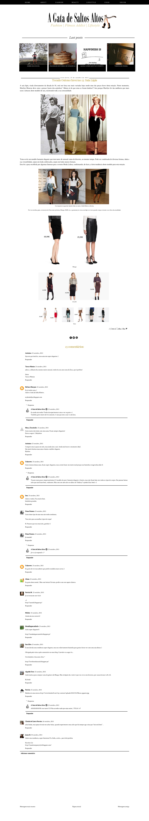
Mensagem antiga (123, 807)
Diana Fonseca (29, 511)
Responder (28, 359)
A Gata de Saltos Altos (38, 409)
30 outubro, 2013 (36, 735)
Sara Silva (28, 644)
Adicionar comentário (28, 753)
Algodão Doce (29, 672)
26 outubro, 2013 (48, 721)
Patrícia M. (28, 592)
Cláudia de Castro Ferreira (33, 721)
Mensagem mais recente (27, 807)
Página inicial (76, 807)
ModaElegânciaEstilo (32, 626)
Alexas (27, 579)
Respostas (31, 405)
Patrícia (27, 690)
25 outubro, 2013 (37, 353)
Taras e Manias (30, 367)
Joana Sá (27, 735)
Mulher (27, 613)
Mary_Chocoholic (31, 428)
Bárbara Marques (30, 387)
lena (26, 496)
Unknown (28, 462)
